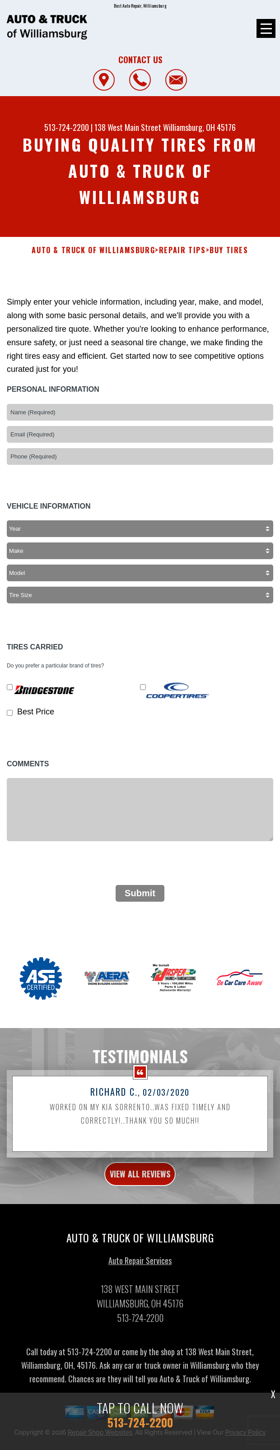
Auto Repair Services (140, 1268)
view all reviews (140, 1181)
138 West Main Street (127, 127)
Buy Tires (229, 250)
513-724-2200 (66, 127)
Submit (140, 893)
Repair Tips (182, 250)
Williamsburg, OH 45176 (199, 127)
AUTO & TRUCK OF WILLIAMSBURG (93, 250)
